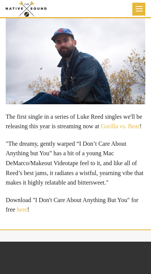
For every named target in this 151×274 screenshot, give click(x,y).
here (22, 209)
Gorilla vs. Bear (120, 126)
